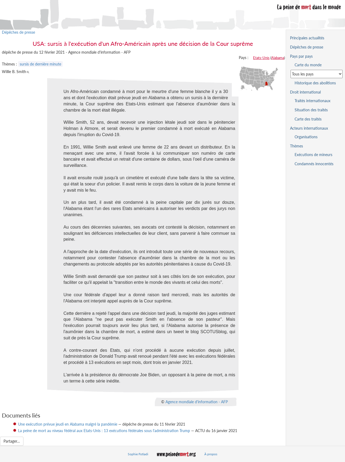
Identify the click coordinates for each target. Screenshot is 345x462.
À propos (210, 454)
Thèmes (296, 146)
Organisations (306, 137)
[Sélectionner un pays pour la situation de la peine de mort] (317, 74)
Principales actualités (307, 38)
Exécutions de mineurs (313, 154)
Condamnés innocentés (314, 163)
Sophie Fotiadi (138, 454)
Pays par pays (301, 56)
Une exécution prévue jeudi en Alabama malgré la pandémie (67, 424)
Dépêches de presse (18, 32)
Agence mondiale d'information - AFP (196, 401)
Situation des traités (311, 110)
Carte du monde (308, 65)
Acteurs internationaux (309, 128)
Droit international (305, 92)
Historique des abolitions (315, 83)
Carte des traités (308, 119)
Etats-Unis (261, 58)
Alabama (277, 58)
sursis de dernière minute (40, 64)
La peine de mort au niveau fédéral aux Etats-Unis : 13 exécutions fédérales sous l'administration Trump (104, 430)
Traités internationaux (312, 100)
